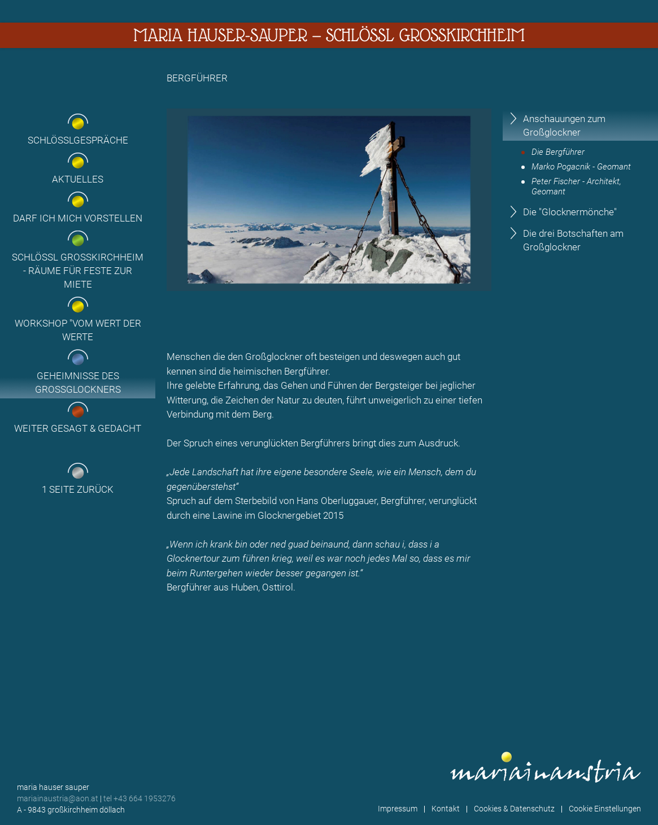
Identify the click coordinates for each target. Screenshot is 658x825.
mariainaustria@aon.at (57, 798)
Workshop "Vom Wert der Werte (78, 330)
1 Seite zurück (78, 489)
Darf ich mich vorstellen (77, 218)
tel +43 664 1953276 (139, 798)
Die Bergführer (558, 152)
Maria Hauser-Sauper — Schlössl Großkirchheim (329, 35)
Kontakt (446, 808)
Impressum (397, 808)
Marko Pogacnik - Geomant (581, 167)
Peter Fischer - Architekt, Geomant (576, 186)
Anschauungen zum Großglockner (564, 125)
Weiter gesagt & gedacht (77, 428)
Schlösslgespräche (78, 140)
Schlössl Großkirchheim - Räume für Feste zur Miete (77, 270)
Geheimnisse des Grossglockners (78, 382)
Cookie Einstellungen (605, 808)
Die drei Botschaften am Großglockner (573, 240)
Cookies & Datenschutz (514, 808)
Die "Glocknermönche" (570, 212)
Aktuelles (77, 179)
